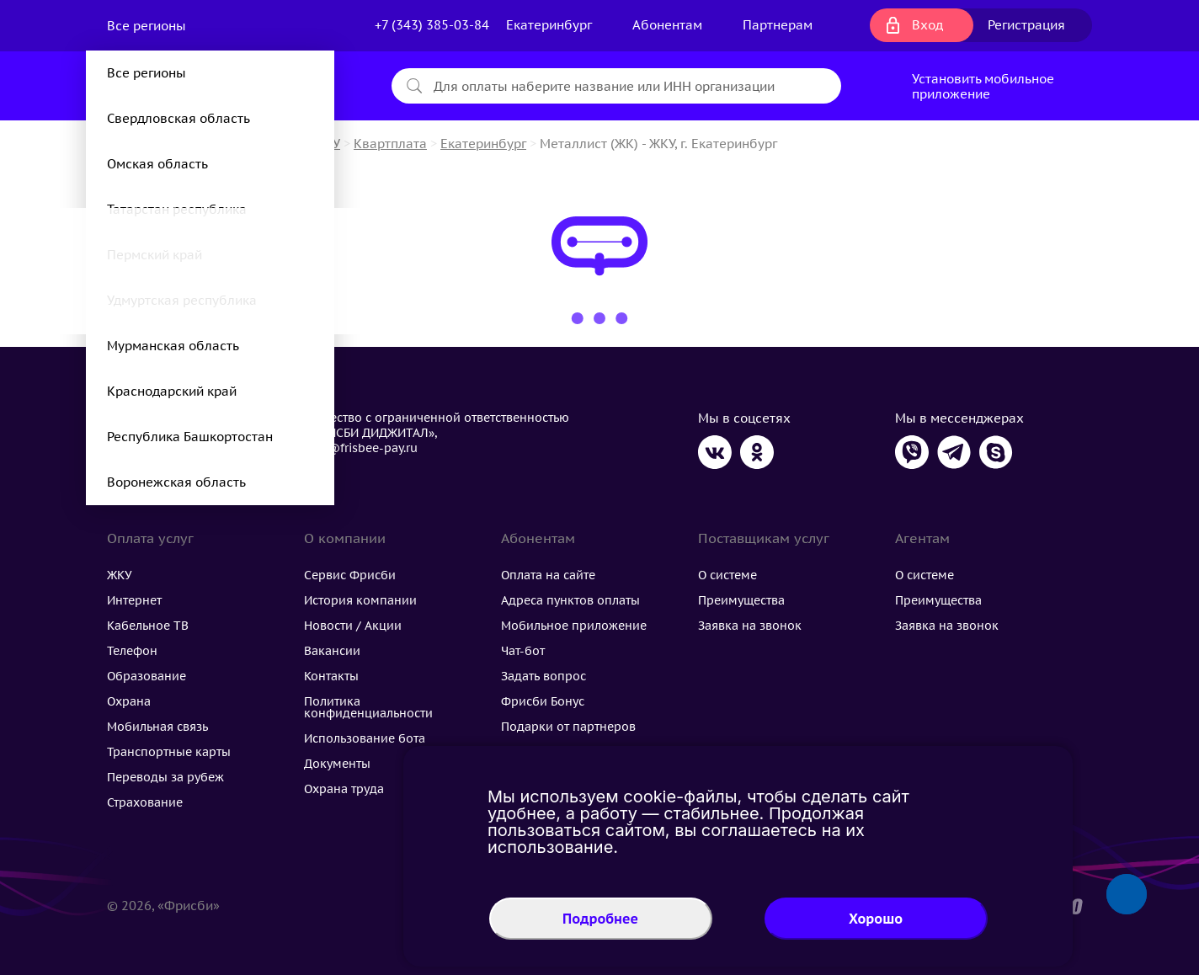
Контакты (331, 676)
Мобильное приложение (574, 625)
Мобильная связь (157, 727)
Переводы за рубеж (165, 777)
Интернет (134, 600)
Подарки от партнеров (568, 727)
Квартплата (390, 144)
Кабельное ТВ (148, 625)
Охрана (129, 701)
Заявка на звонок (750, 625)
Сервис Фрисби (350, 575)
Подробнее (600, 918)
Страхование (145, 802)
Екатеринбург (483, 144)
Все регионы (148, 26)
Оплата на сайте (548, 575)
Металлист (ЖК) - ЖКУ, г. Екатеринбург (658, 144)
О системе (727, 575)
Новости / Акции (353, 625)
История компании (360, 600)
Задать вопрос (543, 676)
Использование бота (364, 738)
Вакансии (332, 651)
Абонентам (667, 25)
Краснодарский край (172, 391)
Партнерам (778, 25)
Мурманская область (173, 346)
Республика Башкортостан (190, 437)
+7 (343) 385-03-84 (432, 25)
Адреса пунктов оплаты (570, 600)
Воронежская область (176, 482)
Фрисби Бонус (542, 701)
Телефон (132, 651)
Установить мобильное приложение (983, 86)
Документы (337, 764)
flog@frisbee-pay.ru (361, 448)
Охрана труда (344, 789)
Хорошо (876, 918)
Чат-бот (523, 651)
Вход (927, 25)
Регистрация (1026, 25)
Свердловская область (178, 118)
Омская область (157, 164)
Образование (146, 676)
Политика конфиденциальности (368, 707)
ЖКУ (119, 575)
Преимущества (741, 600)
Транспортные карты (169, 752)
